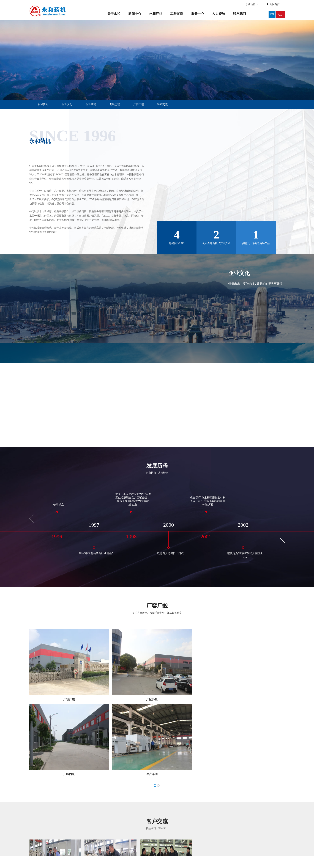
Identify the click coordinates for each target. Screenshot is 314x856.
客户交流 (162, 104)
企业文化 (67, 104)
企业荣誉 (91, 104)
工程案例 (176, 13)
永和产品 (155, 13)
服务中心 (197, 13)
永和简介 (43, 104)
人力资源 (218, 13)
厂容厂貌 (138, 104)
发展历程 (114, 104)
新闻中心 (134, 13)
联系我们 (239, 13)
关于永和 (113, 13)
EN (272, 14)
